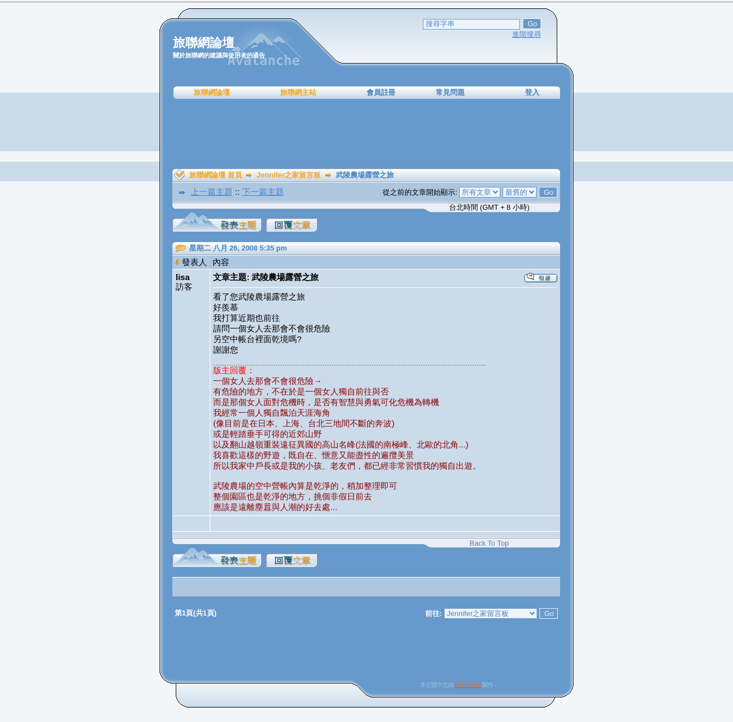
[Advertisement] (366, 134)
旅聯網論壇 (212, 92)
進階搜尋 (526, 34)
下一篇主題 (263, 191)
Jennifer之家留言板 (289, 175)
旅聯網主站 (298, 92)
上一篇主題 (212, 191)
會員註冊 (381, 92)
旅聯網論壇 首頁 (215, 175)
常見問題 (450, 92)
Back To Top (489, 543)
